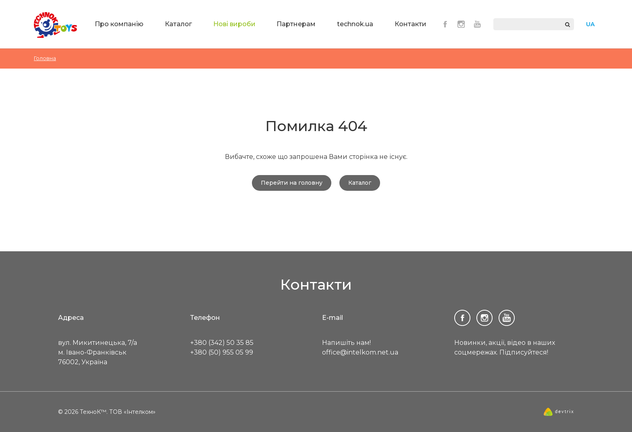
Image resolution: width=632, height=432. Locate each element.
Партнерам (296, 24)
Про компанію (119, 24)
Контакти (410, 24)
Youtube (477, 24)
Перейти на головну (291, 182)
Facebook (445, 24)
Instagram (461, 24)
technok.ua (355, 24)
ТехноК (55, 25)
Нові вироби (234, 24)
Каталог (178, 24)
